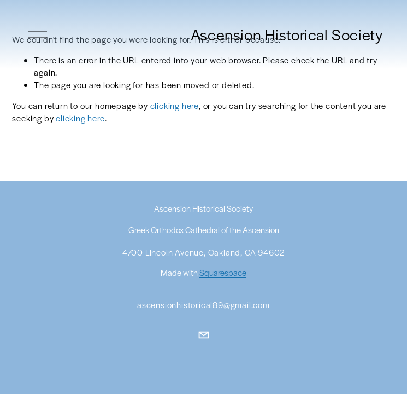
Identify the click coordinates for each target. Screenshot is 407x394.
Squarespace (222, 273)
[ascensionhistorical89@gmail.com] (203, 334)
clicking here (174, 105)
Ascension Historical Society (286, 34)
